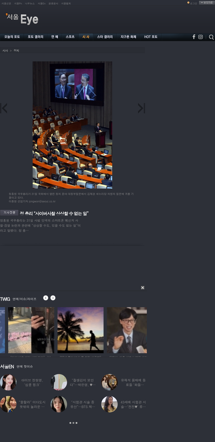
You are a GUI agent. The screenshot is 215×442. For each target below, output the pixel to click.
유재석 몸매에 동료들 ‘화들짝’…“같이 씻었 (133, 385)
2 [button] (73, 423)
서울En (41, 3)
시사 (5, 50)
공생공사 (53, 3)
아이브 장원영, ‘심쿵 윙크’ (32, 382)
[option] (61, 329)
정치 (16, 50)
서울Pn (18, 3)
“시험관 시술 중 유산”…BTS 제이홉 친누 (82, 406)
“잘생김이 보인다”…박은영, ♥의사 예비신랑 (83, 385)
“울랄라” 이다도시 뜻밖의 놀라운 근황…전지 (32, 406)
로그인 (193, 3)
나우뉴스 (30, 3)
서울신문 (6, 3)
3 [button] (76, 423)
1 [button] (70, 423)
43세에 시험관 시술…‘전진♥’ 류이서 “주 (133, 406)
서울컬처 (66, 3)
